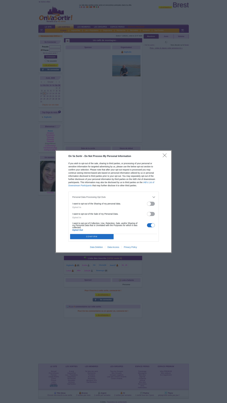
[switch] (151, 204)
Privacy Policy (130, 247)
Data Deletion (96, 247)
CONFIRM (91, 236)
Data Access (113, 247)
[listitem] (113, 197)
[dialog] (113, 201)
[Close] (165, 156)
